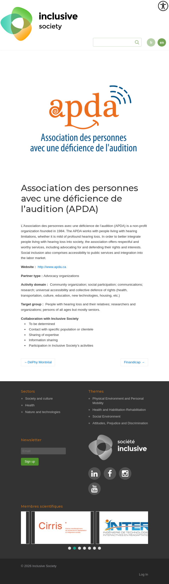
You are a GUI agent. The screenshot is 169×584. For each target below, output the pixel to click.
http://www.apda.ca (52, 267)
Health (30, 405)
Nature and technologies (42, 412)
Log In (143, 574)
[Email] (43, 451)
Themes (96, 391)
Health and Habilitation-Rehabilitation (119, 410)
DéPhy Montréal (40, 362)
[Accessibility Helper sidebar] (163, 6)
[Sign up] (30, 462)
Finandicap (132, 362)
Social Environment (106, 416)
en (162, 43)
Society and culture (39, 398)
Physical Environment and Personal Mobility (118, 401)
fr (151, 43)
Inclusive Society (44, 566)
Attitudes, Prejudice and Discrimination (120, 423)
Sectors (28, 391)
